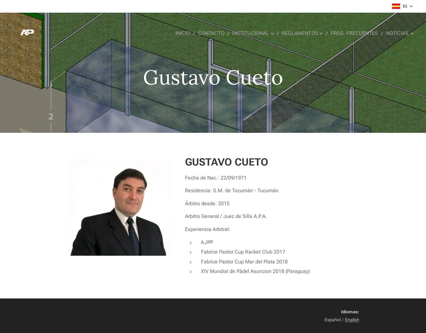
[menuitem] (194, 33)
